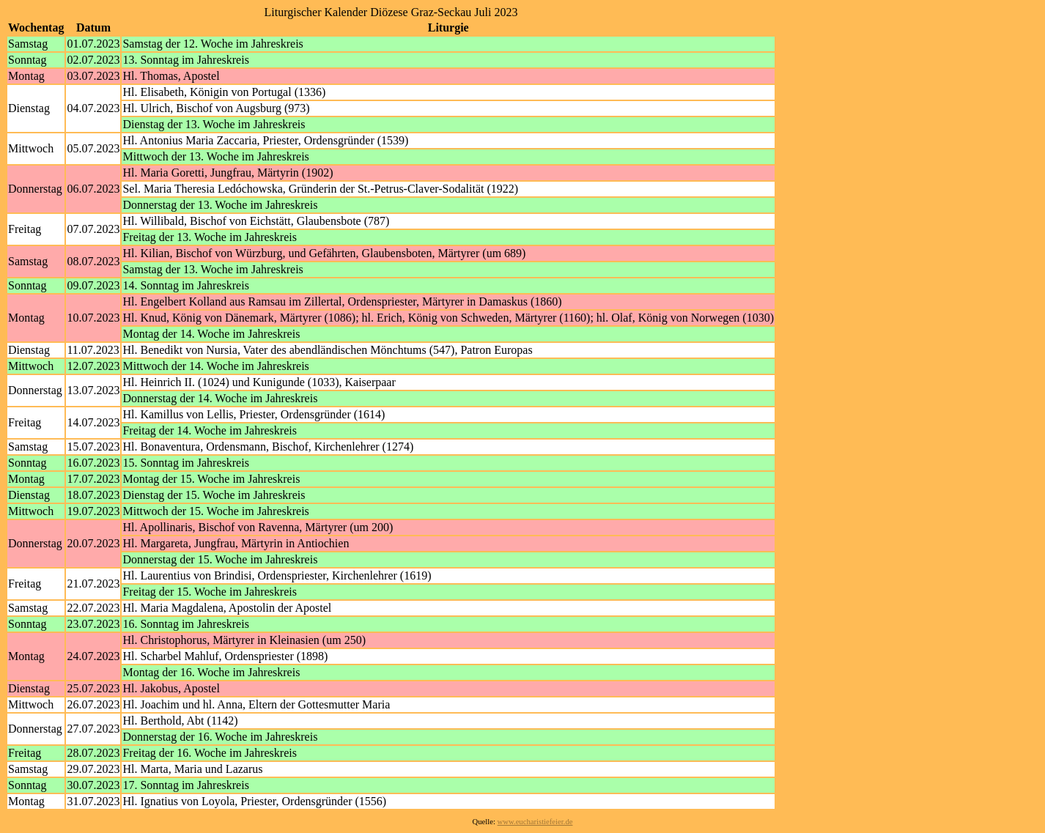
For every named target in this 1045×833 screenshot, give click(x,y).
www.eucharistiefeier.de (535, 822)
